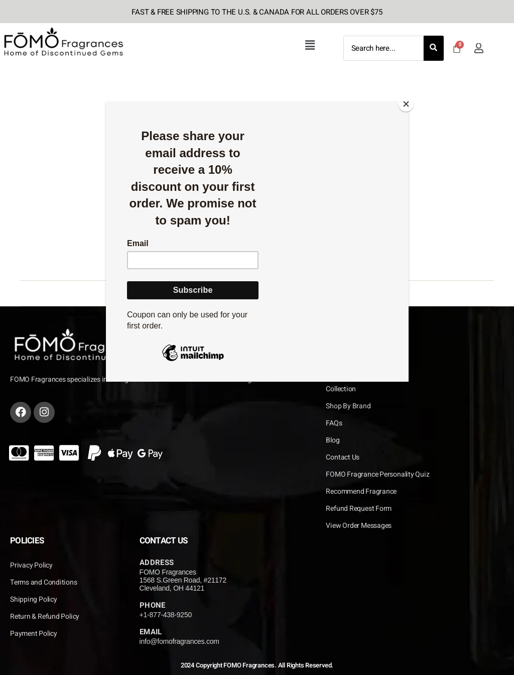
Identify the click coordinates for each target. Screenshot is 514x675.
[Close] (406, 103)
